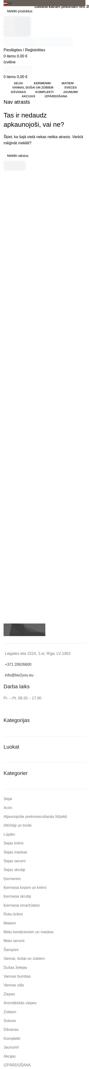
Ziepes (9, 994)
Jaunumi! (11, 1047)
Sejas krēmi (13, 843)
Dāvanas (11, 1029)
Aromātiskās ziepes (20, 1003)
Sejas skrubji (14, 870)
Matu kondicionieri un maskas (29, 932)
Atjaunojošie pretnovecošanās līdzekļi (35, 817)
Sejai (8, 799)
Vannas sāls (14, 985)
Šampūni (11, 950)
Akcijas (10, 1056)
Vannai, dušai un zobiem (24, 958)
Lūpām (9, 834)
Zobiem (10, 1012)
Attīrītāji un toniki (18, 825)
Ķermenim (12, 879)
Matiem (10, 923)
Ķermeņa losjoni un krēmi (25, 888)
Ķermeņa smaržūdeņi (22, 905)
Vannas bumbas (17, 976)
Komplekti (12, 1038)
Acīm (8, 808)
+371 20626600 (18, 664)
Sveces (10, 1021)
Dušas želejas (15, 968)
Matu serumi (14, 941)
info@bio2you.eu (19, 675)
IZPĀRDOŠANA (17, 1065)
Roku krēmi (13, 914)
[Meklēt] (44, 11)
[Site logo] (21, 42)
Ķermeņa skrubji (17, 896)
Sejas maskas (15, 852)
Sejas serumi (14, 861)
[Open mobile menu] (10, 62)
